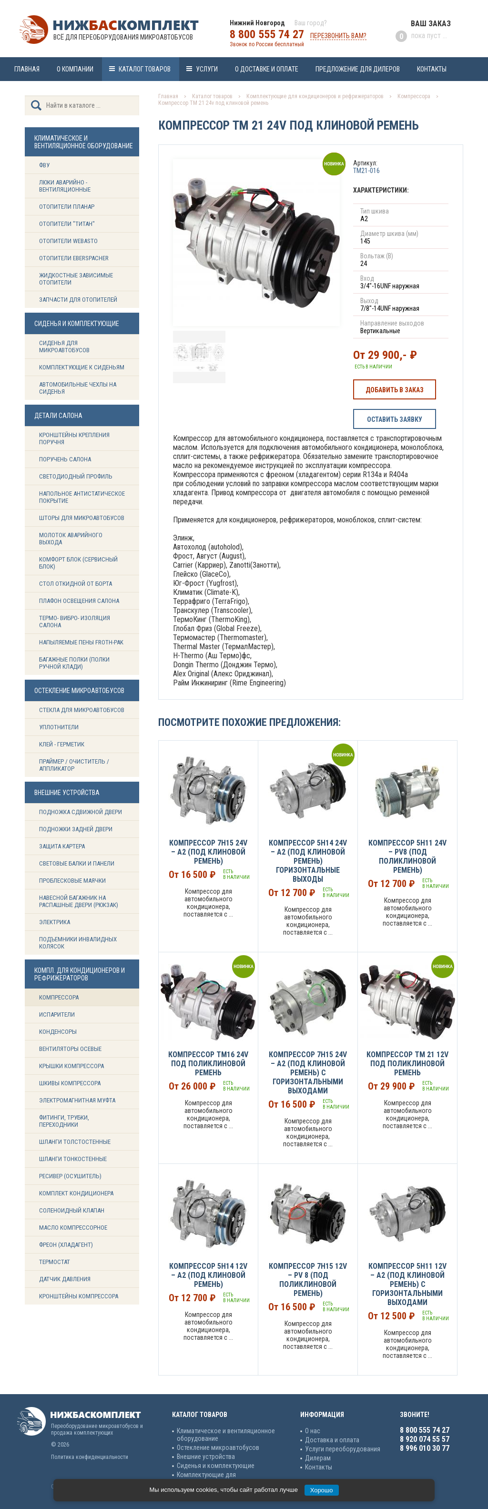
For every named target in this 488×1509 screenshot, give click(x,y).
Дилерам (318, 1458)
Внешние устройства (206, 1456)
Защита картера (62, 846)
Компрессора (59, 997)
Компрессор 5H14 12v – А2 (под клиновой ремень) (208, 1275)
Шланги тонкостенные (73, 1158)
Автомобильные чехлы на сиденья (77, 388)
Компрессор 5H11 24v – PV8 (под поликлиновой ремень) (407, 856)
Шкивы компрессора (70, 1083)
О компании (75, 69)
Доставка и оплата (332, 1440)
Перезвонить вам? (338, 36)
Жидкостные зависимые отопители (76, 279)
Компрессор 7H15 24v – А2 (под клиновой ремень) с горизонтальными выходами (308, 1072)
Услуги (207, 69)
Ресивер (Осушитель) (70, 1176)
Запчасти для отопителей (78, 299)
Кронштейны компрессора (78, 1296)
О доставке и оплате (266, 69)
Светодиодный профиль (75, 476)
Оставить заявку (394, 419)
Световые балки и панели (76, 863)
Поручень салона (65, 459)
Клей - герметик (61, 744)
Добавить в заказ (395, 390)
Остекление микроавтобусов (218, 1447)
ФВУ (44, 165)
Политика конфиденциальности (89, 1457)
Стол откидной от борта (75, 583)
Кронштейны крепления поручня (74, 438)
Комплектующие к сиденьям (81, 367)
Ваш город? (311, 23)
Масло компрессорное (73, 1227)
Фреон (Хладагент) (66, 1244)
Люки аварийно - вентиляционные (65, 186)
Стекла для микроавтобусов (81, 710)
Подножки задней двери (75, 829)
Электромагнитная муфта (77, 1100)
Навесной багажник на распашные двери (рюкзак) (78, 901)
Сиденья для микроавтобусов (64, 346)
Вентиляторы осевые (70, 1048)
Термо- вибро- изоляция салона (74, 621)
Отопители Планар (66, 206)
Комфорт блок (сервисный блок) (78, 563)
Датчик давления (65, 1279)
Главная (27, 69)
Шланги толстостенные (75, 1141)
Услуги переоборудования (342, 1449)
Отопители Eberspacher (74, 258)
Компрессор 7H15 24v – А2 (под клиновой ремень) (208, 852)
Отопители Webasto (68, 241)
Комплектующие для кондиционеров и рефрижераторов (315, 96)
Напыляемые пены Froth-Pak (82, 642)
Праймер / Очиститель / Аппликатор (74, 765)
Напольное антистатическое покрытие (82, 497)
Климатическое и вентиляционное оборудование (226, 1434)
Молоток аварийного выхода (70, 538)
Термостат (54, 1261)
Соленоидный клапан (71, 1210)
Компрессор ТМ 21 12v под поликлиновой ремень (407, 1063)
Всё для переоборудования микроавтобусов (123, 37)
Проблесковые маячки (72, 880)
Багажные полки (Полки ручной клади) (74, 663)
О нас (312, 1431)
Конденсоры (58, 1031)
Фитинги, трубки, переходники (64, 1121)
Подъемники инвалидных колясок (78, 943)
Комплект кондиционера (76, 1193)
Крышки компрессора (71, 1066)
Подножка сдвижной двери (80, 812)
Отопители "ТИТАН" (67, 223)
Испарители (57, 1014)
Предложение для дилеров (357, 69)
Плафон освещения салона (79, 600)
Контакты (432, 69)
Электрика (54, 922)
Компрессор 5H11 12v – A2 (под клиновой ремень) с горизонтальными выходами (407, 1284)
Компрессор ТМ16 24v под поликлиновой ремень (208, 1063)
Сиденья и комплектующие (215, 1465)
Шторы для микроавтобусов (81, 517)
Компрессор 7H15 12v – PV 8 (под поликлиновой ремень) (308, 1280)
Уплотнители (59, 727)
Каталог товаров (145, 69)
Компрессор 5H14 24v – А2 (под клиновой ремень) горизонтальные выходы (308, 861)
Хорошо (321, 1490)
